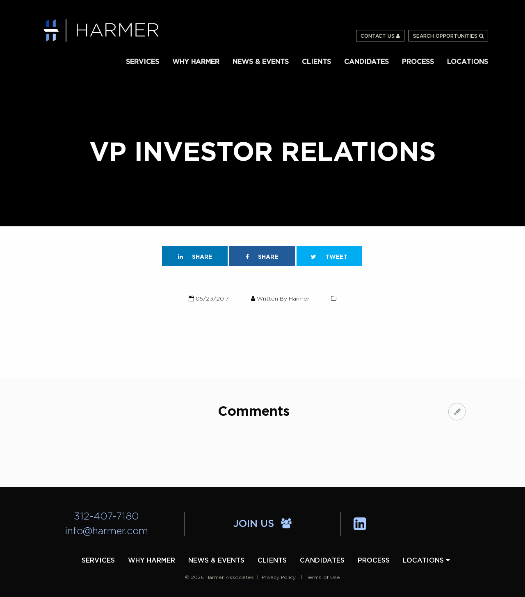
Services (142, 62)
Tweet (329, 257)
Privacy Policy (279, 577)
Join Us (262, 524)
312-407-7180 (106, 517)
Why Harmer (195, 62)
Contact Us (380, 36)
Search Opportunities (448, 36)
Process (418, 62)
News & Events (261, 62)
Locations (467, 62)
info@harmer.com (106, 531)
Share (195, 257)
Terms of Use (323, 577)
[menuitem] (142, 61)
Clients (316, 62)
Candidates (366, 62)
